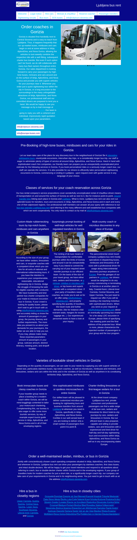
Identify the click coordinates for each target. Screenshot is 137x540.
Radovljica (91, 502)
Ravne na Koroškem (76, 502)
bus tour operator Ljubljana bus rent (33, 208)
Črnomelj (54, 505)
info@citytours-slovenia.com (79, 18)
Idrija (117, 502)
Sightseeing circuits (27, 18)
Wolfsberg (48, 514)
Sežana (68, 511)
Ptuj (78, 514)
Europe (92, 274)
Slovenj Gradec (51, 502)
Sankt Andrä (112, 508)
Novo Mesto (54, 499)
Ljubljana (66, 199)
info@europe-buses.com (28, 133)
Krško (117, 499)
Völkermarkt (108, 505)
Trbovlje (105, 496)
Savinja (21, 504)
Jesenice (67, 508)
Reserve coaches (87, 14)
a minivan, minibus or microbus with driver (68, 283)
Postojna (110, 499)
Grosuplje (49, 496)
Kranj (87, 499)
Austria (35, 501)
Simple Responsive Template (67, 536)
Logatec (63, 502)
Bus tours (44, 18)
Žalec (46, 499)
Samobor (101, 508)
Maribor (97, 511)
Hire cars (49, 14)
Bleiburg (62, 505)
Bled (84, 505)
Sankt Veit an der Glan (83, 511)
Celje (74, 499)
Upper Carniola (24, 501)
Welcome (22, 14)
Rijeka (105, 511)
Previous (63, 44)
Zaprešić (61, 511)
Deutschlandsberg (110, 514)
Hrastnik (98, 496)
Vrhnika (93, 499)
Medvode (114, 496)
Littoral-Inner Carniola (28, 513)
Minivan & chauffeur (66, 14)
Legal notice (36, 14)
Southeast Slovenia (28, 510)
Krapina (112, 511)
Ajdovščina (71, 514)
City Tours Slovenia (71, 532)
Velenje (80, 499)
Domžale (58, 496)
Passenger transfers (108, 14)
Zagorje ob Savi (70, 496)
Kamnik (89, 496)
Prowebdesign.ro (78, 536)
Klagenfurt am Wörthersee (84, 508)
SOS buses (57, 18)
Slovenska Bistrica (54, 508)
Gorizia (30, 516)
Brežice (77, 505)
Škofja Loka (66, 499)
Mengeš (82, 496)
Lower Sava (31, 507)
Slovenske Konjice (105, 502)
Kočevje (101, 499)
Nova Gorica (60, 514)
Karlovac (52, 511)
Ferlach (70, 505)
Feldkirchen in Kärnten (91, 514)
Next (119, 44)
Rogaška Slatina (94, 505)
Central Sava (32, 504)
